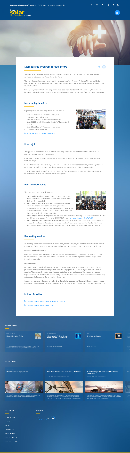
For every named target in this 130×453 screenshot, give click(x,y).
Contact (8, 421)
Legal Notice (10, 417)
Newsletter (10, 433)
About (7, 425)
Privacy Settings (12, 441)
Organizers (9, 429)
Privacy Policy (11, 437)
